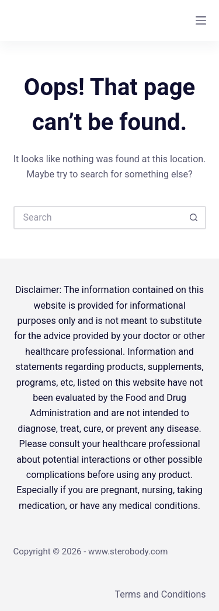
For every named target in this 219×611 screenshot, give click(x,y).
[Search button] (194, 217)
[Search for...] (98, 217)
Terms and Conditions (160, 594)
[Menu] (201, 20)
